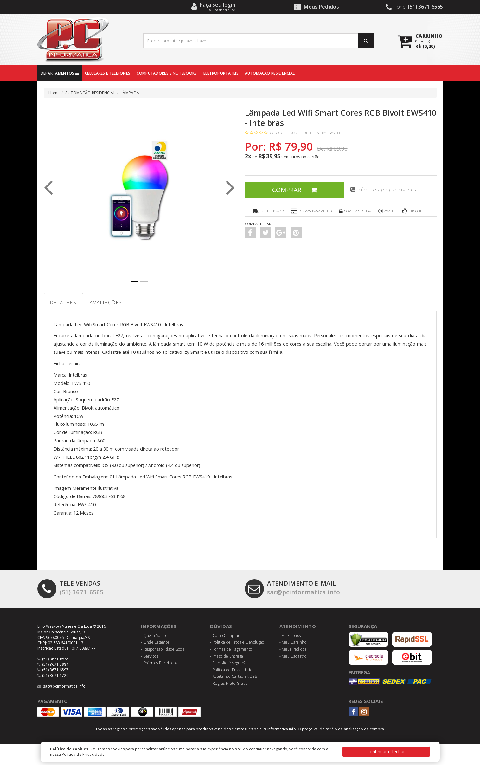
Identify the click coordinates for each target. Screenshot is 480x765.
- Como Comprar (225, 635)
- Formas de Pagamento (231, 649)
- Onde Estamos (155, 642)
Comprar (292, 189)
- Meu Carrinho (292, 642)
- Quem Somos (154, 635)
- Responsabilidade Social (163, 649)
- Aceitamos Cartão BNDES (233, 676)
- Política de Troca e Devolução (237, 642)
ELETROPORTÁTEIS (221, 73)
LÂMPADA (130, 92)
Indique (412, 211)
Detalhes (63, 303)
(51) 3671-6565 (70, 588)
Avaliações (106, 303)
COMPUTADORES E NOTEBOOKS (167, 73)
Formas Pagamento (311, 211)
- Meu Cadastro (292, 656)
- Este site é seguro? (227, 663)
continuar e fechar (386, 752)
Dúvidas (221, 626)
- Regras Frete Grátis (228, 683)
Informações (158, 626)
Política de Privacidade (83, 754)
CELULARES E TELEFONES (107, 73)
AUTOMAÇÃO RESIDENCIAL (270, 73)
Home (54, 92)
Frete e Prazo (267, 211)
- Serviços (149, 656)
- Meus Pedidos (292, 649)
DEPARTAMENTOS (60, 73)
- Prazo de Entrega (226, 656)
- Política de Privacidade (231, 669)
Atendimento (297, 626)
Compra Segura (355, 211)
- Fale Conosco (291, 635)
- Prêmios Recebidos (159, 663)
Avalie (386, 211)
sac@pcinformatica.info (293, 588)
